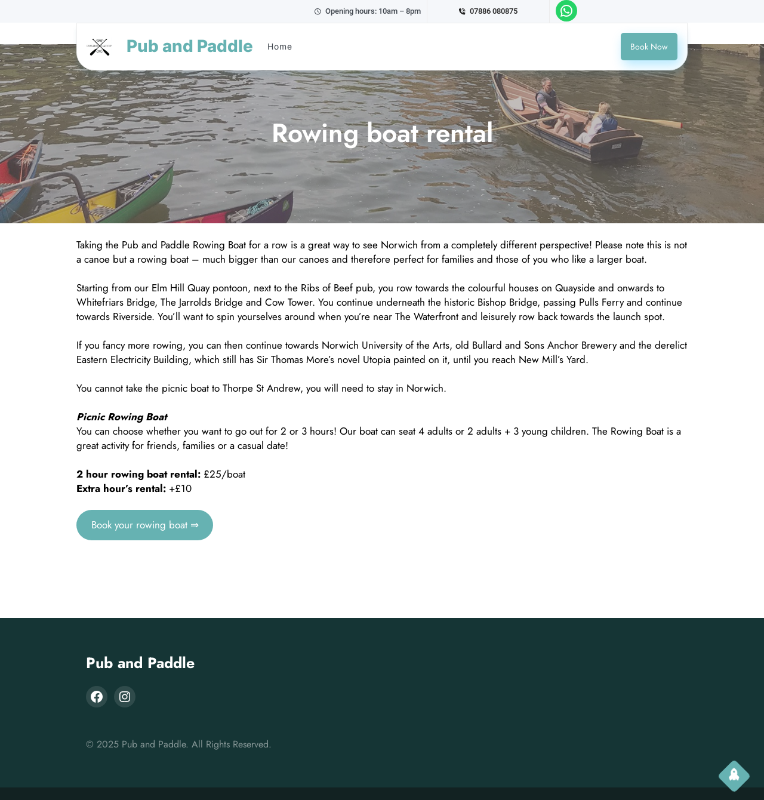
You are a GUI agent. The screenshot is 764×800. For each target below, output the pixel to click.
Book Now (649, 47)
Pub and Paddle (140, 662)
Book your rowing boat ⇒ (145, 525)
